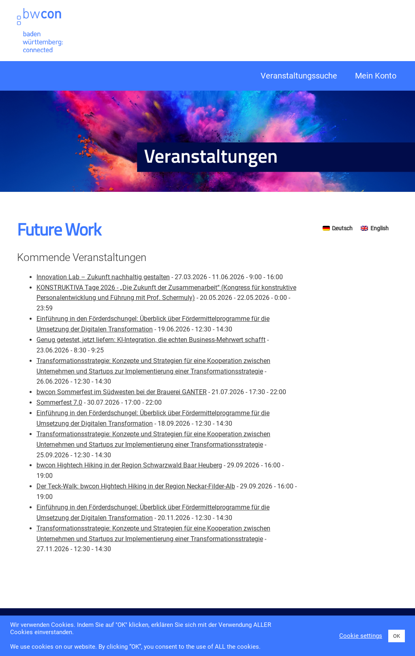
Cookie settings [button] (360, 635)
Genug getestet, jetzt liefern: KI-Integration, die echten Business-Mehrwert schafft (150, 340)
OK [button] (396, 636)
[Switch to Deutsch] (338, 228)
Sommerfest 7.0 (59, 402)
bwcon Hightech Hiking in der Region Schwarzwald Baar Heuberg (129, 465)
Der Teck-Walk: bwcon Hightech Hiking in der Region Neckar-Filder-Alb (135, 486)
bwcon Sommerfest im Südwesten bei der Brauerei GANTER (121, 392)
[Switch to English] (375, 228)
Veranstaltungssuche (299, 76)
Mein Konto (375, 76)
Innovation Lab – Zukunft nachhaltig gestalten (103, 277)
